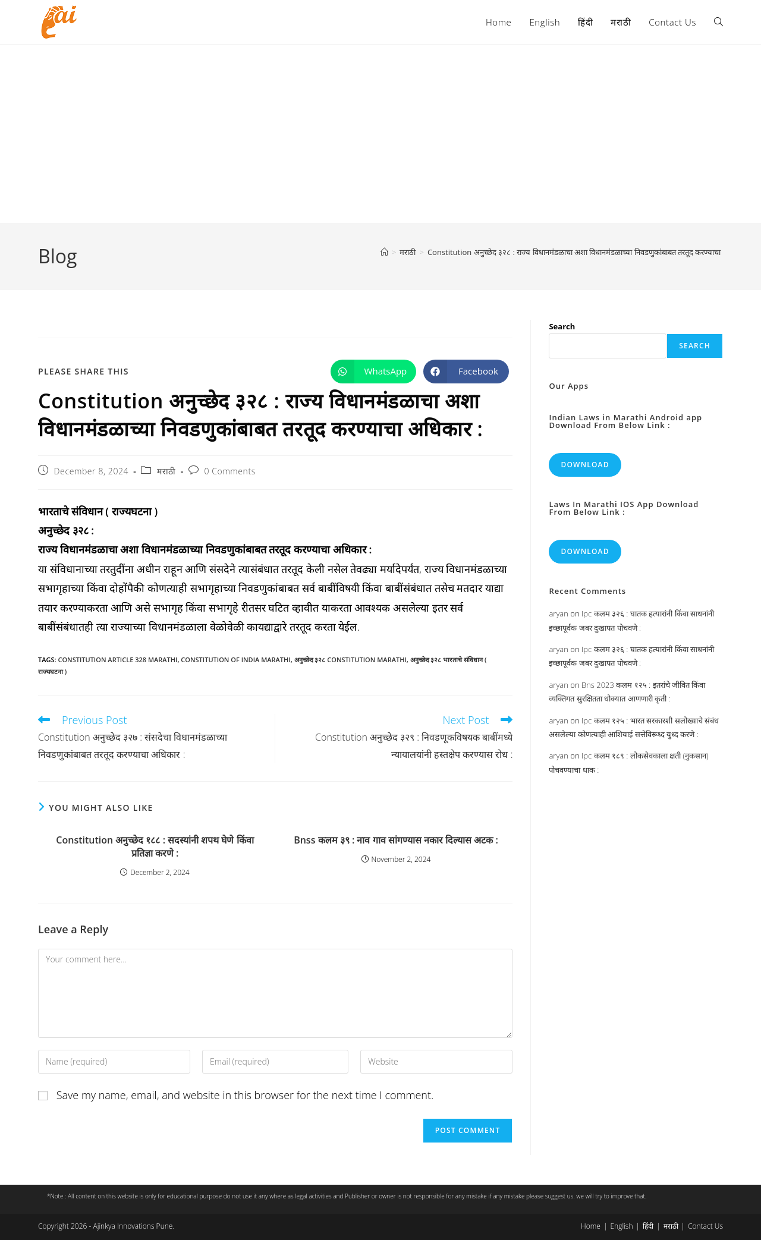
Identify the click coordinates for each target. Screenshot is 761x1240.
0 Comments (229, 471)
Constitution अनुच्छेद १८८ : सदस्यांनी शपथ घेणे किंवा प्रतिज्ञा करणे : (154, 846)
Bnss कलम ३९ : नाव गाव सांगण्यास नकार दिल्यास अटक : (396, 839)
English (621, 1226)
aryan (558, 613)
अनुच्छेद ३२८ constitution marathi (350, 659)
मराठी (166, 471)
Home (590, 1226)
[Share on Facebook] (466, 371)
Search (562, 326)
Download (585, 465)
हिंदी (648, 1226)
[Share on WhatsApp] (373, 371)
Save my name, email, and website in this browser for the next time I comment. (245, 1095)
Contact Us (705, 1226)
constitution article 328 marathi (117, 659)
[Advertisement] (380, 134)
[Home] (384, 252)
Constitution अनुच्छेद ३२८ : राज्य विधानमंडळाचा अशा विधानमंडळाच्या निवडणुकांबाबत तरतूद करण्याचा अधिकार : (588, 252)
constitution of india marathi (235, 659)
